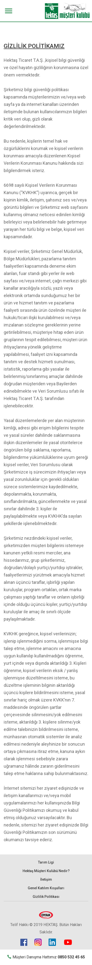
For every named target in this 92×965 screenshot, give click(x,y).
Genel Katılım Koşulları (46, 888)
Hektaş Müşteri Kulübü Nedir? (46, 871)
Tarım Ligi (46, 862)
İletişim (46, 879)
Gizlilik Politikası (46, 897)
